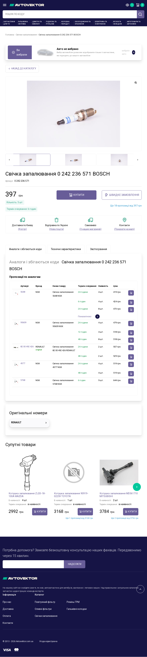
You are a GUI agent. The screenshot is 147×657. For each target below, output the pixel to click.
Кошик (138, 5)
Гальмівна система (23, 23)
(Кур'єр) (22, 229)
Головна (9, 34)
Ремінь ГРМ (73, 602)
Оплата (7, 616)
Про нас (7, 602)
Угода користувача (48, 641)
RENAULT (29, 423)
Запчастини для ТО (9, 23)
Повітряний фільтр (45, 602)
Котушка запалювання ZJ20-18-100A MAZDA (27, 495)
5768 (22, 380)
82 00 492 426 (27, 346)
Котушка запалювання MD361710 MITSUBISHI (119, 495)
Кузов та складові (117, 23)
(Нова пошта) (56, 229)
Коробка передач (65, 23)
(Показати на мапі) (124, 229)
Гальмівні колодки (77, 609)
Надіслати (74, 564)
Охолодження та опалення (83, 23)
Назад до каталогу (22, 68)
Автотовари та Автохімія (134, 23)
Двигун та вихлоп (37, 23)
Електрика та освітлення (101, 23)
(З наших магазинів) (90, 229)
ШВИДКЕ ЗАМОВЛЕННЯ (121, 195)
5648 (22, 292)
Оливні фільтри (43, 609)
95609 (23, 322)
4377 (22, 363)
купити (76, 195)
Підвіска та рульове (51, 23)
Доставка (8, 609)
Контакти (8, 623)
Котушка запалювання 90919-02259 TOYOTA (71, 495)
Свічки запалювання (26, 34)
